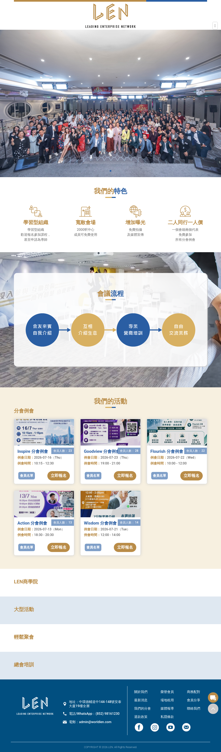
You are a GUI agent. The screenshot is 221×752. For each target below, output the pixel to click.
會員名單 (26, 476)
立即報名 (58, 475)
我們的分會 (142, 708)
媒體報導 (167, 708)
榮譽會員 (167, 692)
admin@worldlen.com (95, 722)
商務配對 (193, 692)
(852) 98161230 (107, 714)
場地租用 (167, 700)
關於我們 (140, 692)
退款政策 (140, 717)
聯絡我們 (193, 708)
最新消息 (140, 700)
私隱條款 (167, 717)
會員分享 (193, 700)
